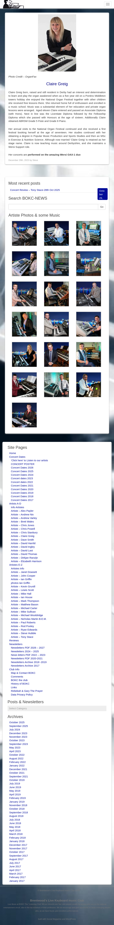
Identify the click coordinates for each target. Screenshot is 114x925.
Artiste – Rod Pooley (22, 626)
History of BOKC (20, 683)
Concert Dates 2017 (22, 500)
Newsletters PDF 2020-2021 (27, 658)
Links (14, 687)
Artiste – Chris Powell (23, 528)
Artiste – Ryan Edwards (24, 629)
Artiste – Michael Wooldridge (27, 615)
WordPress (71, 919)
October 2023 (17, 740)
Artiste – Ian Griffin (21, 579)
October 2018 (17, 808)
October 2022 (17, 754)
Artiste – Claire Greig (22, 536)
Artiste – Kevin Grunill (23, 586)
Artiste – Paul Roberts (23, 622)
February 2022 (17, 762)
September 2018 (18, 812)
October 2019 (17, 780)
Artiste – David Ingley (23, 546)
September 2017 (18, 855)
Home (12, 453)
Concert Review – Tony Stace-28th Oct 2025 (35, 189)
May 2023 (14, 747)
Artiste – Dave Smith (22, 539)
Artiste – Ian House (21, 597)
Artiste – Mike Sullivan (23, 611)
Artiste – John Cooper (23, 575)
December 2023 (18, 733)
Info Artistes (17, 507)
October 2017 (17, 852)
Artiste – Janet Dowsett (24, 572)
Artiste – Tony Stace (22, 636)
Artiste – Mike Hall (21, 593)
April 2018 (15, 830)
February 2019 (17, 798)
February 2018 (17, 837)
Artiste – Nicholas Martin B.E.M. (29, 618)
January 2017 (17, 880)
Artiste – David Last (22, 550)
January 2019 (17, 801)
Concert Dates (17, 456)
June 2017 (15, 866)
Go (101, 206)
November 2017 (18, 848)
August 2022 (16, 758)
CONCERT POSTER (22, 464)
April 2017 (15, 870)
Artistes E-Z (15, 564)
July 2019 (14, 783)
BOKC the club (19, 680)
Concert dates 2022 (22, 482)
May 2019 (14, 790)
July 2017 (14, 862)
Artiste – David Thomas (24, 554)
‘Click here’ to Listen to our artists (29, 460)
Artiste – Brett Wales (22, 521)
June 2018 (15, 823)
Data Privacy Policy (22, 694)
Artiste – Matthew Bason (24, 604)
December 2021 (18, 769)
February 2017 (17, 877)
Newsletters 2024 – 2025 (25, 651)
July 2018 (14, 819)
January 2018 (17, 841)
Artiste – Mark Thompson (25, 600)
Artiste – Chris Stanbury (24, 532)
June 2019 (15, 787)
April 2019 (15, 794)
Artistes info (17, 568)
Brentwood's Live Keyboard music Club (57, 900)
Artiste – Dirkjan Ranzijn (24, 557)
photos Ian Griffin (20, 582)
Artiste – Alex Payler (22, 510)
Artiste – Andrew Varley (24, 518)
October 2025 (17, 722)
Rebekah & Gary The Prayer (27, 690)
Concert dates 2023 (22, 478)
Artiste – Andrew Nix (22, 514)
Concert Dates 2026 (22, 467)
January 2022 (17, 765)
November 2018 (18, 805)
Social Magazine (54, 919)
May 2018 (14, 826)
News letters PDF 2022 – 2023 (28, 654)
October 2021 (17, 772)
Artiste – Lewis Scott (22, 590)
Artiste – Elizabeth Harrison (26, 561)
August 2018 (16, 816)
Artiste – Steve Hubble (23, 633)
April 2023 (15, 751)
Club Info (14, 669)
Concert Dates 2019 (22, 492)
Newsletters (15, 644)
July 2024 (14, 729)
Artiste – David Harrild (23, 543)
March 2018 (16, 834)
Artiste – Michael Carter (24, 608)
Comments (17, 676)
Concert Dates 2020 (22, 489)
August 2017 (16, 859)
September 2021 (18, 776)
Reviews (14, 640)
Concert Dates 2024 (22, 474)
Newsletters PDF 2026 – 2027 (28, 647)
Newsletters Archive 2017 (25, 665)
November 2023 (18, 736)
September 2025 (18, 726)
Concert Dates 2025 (22, 471)
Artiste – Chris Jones (22, 525)
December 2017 (18, 844)
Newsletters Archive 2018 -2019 (29, 662)
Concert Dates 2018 (22, 496)
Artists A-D (15, 503)
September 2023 (18, 744)
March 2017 (16, 873)
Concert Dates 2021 (22, 485)
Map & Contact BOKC (23, 672)
